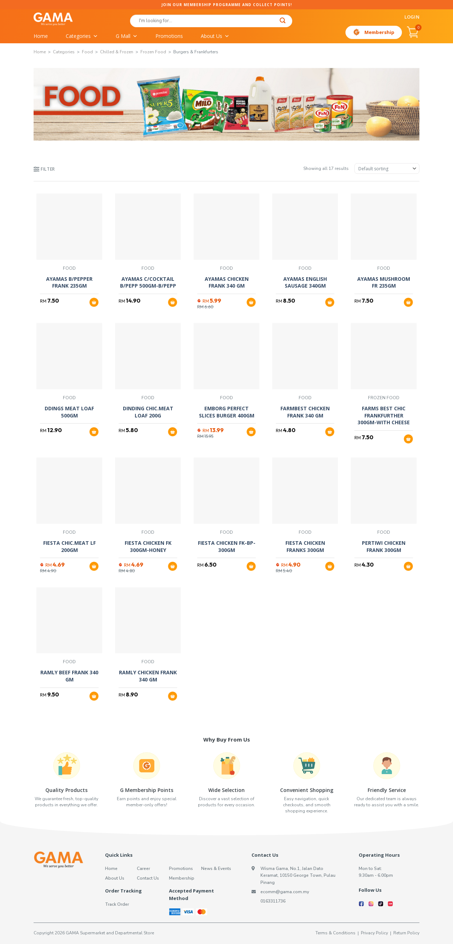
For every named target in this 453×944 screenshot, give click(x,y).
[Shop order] (386, 168)
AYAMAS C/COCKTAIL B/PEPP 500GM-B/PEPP (148, 282)
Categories (82, 36)
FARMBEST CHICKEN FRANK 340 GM (305, 412)
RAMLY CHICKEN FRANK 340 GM (148, 676)
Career (143, 868)
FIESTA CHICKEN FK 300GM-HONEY (148, 546)
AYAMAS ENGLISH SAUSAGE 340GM (305, 282)
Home (41, 36)
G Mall (127, 36)
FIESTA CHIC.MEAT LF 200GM (69, 546)
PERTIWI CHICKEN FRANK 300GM (383, 546)
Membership (379, 32)
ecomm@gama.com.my (284, 892)
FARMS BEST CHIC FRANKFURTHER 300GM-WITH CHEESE (384, 415)
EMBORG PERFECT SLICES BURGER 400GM (226, 412)
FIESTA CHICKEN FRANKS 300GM (305, 546)
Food (87, 52)
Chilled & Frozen (116, 52)
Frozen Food (153, 52)
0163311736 (272, 901)
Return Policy (406, 933)
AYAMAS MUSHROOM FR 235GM (383, 282)
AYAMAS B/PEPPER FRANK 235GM (69, 282)
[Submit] (283, 21)
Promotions (169, 36)
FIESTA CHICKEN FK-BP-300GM (226, 546)
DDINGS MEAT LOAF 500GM (69, 412)
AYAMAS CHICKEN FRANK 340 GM (227, 282)
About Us (215, 36)
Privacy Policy (374, 933)
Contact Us (148, 878)
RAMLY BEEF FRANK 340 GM (69, 676)
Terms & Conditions (335, 933)
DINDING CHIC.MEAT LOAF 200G (148, 412)
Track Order (117, 904)
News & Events (216, 868)
